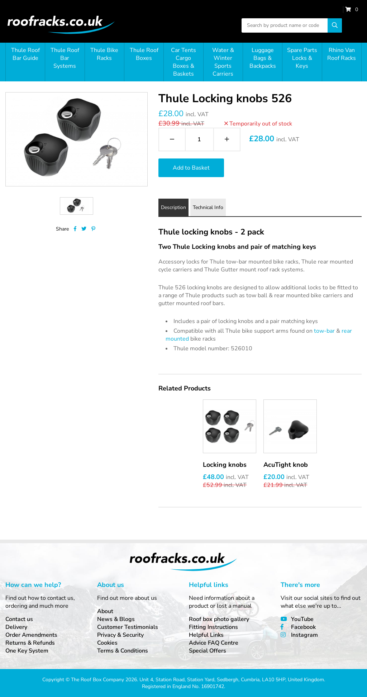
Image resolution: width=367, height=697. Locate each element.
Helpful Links (206, 635)
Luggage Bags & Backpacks (262, 58)
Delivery (16, 627)
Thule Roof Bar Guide (25, 54)
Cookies (107, 643)
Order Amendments (31, 635)
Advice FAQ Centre (213, 643)
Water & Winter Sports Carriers (223, 62)
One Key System (26, 651)
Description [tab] (173, 207)
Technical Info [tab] (208, 207)
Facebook (303, 627)
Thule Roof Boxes (144, 54)
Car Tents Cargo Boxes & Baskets (183, 62)
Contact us (19, 619)
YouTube (302, 619)
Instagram (304, 635)
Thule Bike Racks (104, 54)
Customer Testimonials (127, 627)
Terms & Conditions (122, 651)
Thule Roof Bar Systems (65, 58)
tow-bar (324, 331)
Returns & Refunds (30, 643)
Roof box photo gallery (219, 619)
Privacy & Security (120, 635)
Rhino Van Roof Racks (341, 54)
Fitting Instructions (213, 627)
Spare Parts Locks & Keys (302, 58)
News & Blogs (116, 619)
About (105, 611)
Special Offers (207, 651)
